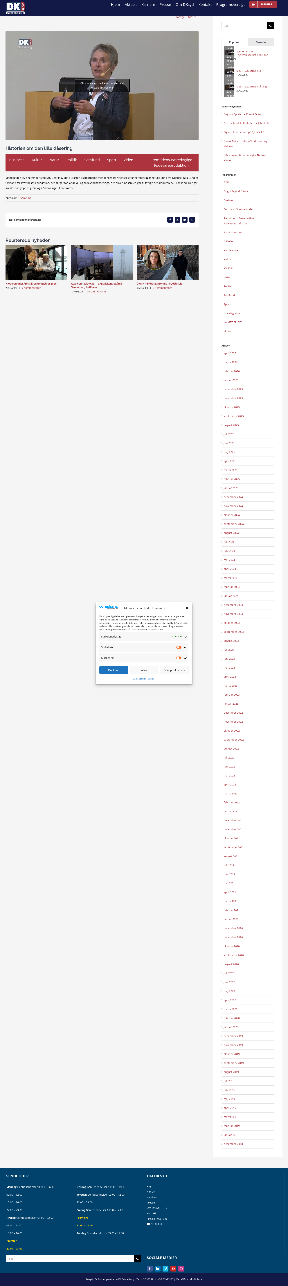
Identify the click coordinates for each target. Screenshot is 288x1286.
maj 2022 (229, 775)
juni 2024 (229, 551)
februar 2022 (232, 802)
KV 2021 (228, 268)
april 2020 (230, 1000)
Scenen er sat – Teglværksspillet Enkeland (252, 53)
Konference (231, 250)
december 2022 (233, 712)
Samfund (26, 198)
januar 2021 (231, 919)
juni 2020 (229, 982)
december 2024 (233, 497)
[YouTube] (173, 1269)
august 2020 (231, 964)
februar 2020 (232, 1018)
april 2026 (230, 353)
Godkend (113, 670)
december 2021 (233, 820)
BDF (226, 182)
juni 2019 (229, 1090)
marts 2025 (230, 470)
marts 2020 (230, 1009)
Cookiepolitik (139, 678)
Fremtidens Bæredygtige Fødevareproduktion (239, 221)
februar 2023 (232, 694)
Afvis (144, 670)
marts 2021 (230, 901)
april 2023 (230, 676)
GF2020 (228, 241)
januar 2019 (231, 1135)
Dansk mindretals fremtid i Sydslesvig (160, 283)
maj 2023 (229, 667)
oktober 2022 (232, 730)
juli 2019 (229, 1081)
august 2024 (231, 533)
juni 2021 (229, 874)
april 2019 (230, 1108)
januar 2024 (231, 596)
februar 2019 (232, 1126)
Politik (227, 286)
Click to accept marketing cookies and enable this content (102, 85)
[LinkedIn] (158, 1269)
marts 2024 (230, 578)
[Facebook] (150, 1269)
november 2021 (233, 829)
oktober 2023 (232, 622)
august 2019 (231, 1072)
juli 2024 (229, 542)
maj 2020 (229, 991)
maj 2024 (229, 560)
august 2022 (231, 748)
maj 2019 (229, 1099)
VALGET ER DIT (233, 322)
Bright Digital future (236, 191)
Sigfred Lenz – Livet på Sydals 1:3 (244, 132)
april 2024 (230, 569)
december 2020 (233, 928)
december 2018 (233, 1144)
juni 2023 (229, 658)
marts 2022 (230, 793)
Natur (227, 277)
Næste (192, 17)
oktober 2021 (232, 838)
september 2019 (234, 1063)
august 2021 (231, 856)
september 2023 (234, 631)
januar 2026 (231, 380)
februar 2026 (232, 371)
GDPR (151, 678)
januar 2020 (231, 1027)
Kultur (227, 259)
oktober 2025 (232, 407)
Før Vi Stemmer (233, 232)
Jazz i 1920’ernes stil (248, 70)
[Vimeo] (165, 1269)
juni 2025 (229, 443)
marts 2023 (230, 685)
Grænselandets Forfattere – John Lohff (247, 123)
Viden (227, 331)
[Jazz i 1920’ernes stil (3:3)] (229, 87)
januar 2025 (231, 488)
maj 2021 (229, 883)
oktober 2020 (232, 946)
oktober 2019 (232, 1054)
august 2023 (231, 640)
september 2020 (234, 955)
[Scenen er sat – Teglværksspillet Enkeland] (229, 52)
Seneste (261, 42)
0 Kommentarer (31, 288)
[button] (187, 608)
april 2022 (230, 784)
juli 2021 (229, 865)
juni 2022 (229, 766)
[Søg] (244, 25)
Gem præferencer (174, 670)
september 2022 (234, 739)
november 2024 (233, 506)
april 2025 (230, 461)
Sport (227, 304)
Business (229, 200)
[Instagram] (181, 1269)
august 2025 (231, 425)
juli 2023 (229, 649)
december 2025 (233, 389)
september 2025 (234, 416)
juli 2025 (229, 434)
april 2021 (230, 892)
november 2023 (233, 613)
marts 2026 (230, 362)
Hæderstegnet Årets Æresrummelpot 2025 (31, 283)
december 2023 (233, 605)
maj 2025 (229, 452)
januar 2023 (231, 703)
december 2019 (233, 1036)
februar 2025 (232, 479)
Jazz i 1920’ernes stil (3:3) (251, 86)
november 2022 (233, 721)
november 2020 (233, 937)
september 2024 (234, 524)
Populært (234, 42)
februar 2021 (232, 910)
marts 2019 (230, 1117)
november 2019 (233, 1045)
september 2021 (234, 847)
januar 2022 (231, 811)
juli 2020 (229, 973)
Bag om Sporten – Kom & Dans (242, 114)
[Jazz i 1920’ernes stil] (229, 71)
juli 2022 (229, 757)
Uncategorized (233, 313)
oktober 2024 (232, 515)
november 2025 (233, 398)
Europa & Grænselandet (238, 209)
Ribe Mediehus (192, 1279)
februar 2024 (232, 587)
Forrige (180, 17)
